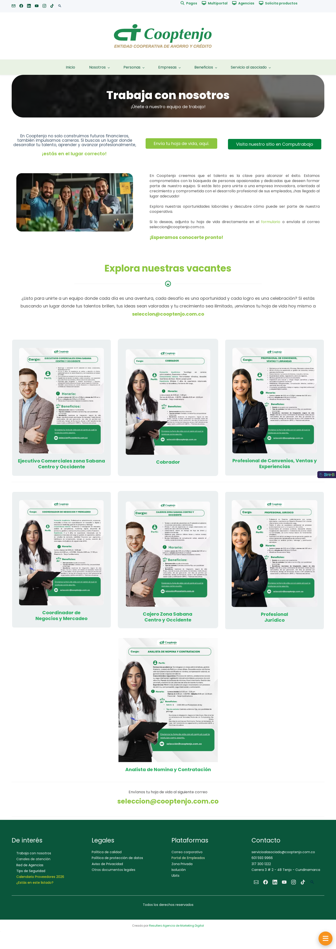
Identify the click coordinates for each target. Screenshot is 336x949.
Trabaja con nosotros (33, 853)
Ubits (175, 875)
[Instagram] (293, 882)
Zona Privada (182, 864)
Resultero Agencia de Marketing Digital (176, 926)
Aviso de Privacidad (107, 864)
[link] (74, 176)
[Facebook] (265, 882)
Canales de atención (33, 859)
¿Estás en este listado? (34, 882)
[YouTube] (284, 882)
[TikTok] (302, 882)
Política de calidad (107, 852)
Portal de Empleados (188, 858)
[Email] (256, 882)
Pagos (191, 3)
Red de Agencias (29, 865)
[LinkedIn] (274, 882)
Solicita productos (281, 3)
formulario (270, 221)
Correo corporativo (187, 852)
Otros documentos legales (113, 869)
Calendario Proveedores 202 (39, 876)
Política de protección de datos (117, 858)
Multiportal (218, 3)
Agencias (246, 3)
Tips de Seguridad (30, 871)
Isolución (179, 869)
